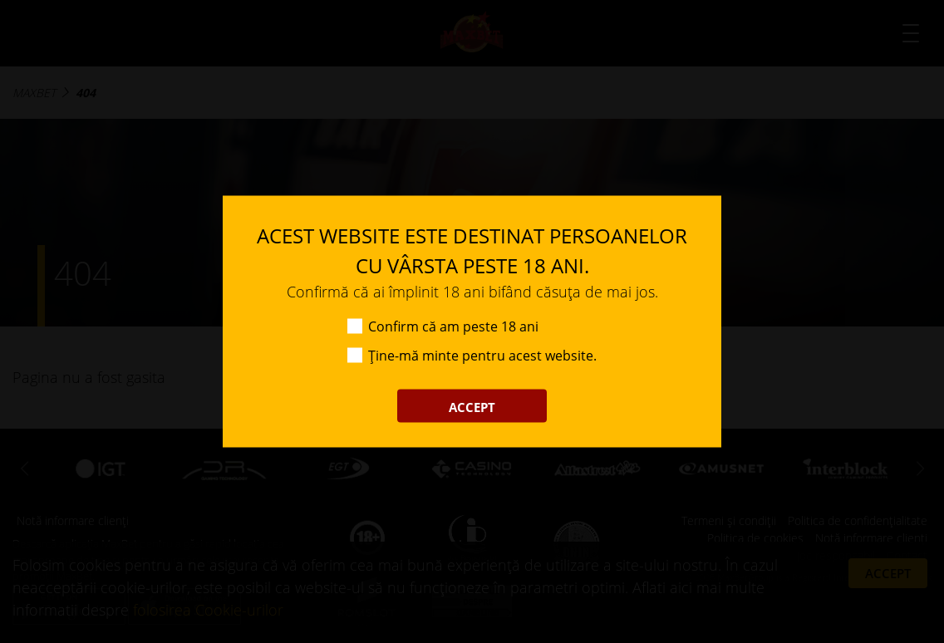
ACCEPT (472, 407)
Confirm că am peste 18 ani (453, 326)
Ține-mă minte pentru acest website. (482, 355)
